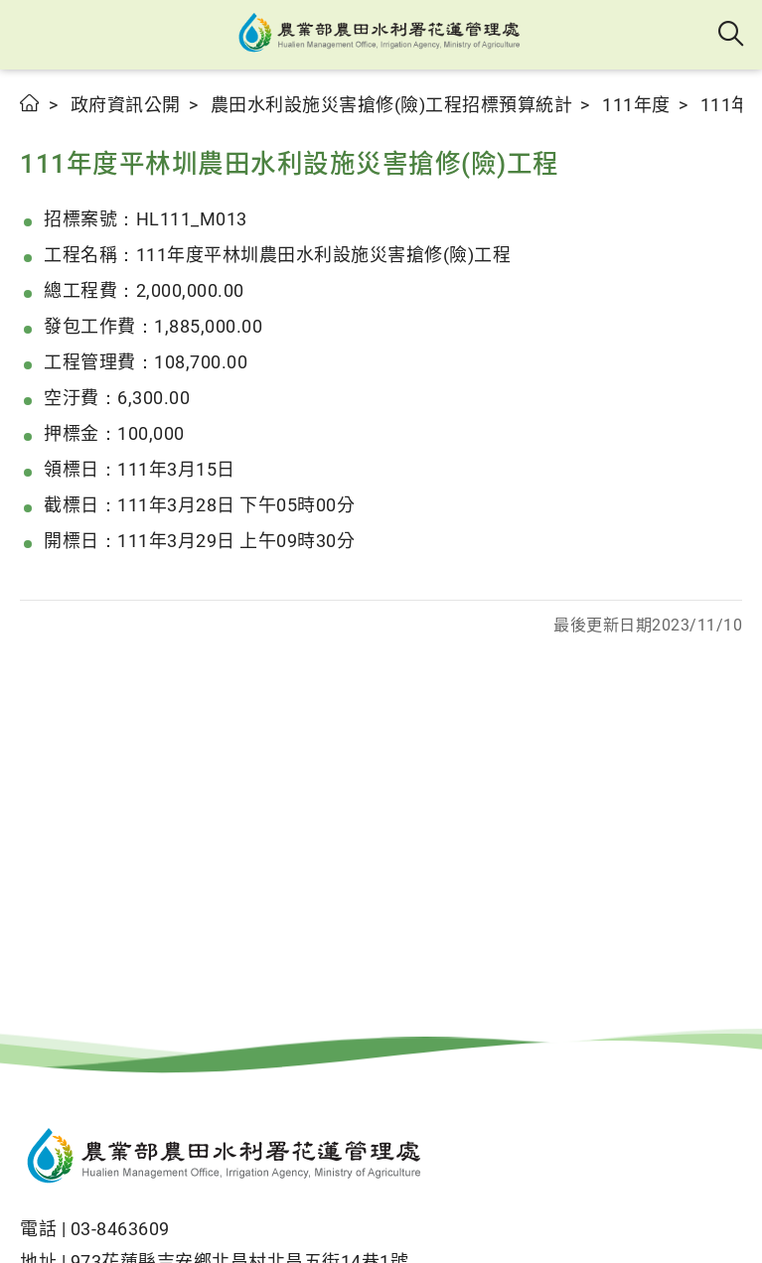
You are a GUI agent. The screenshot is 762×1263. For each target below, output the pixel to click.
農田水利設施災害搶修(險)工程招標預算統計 (392, 104)
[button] (32, 35)
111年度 (636, 104)
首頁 (30, 102)
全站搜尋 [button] (731, 35)
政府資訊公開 (126, 104)
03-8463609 (120, 1228)
